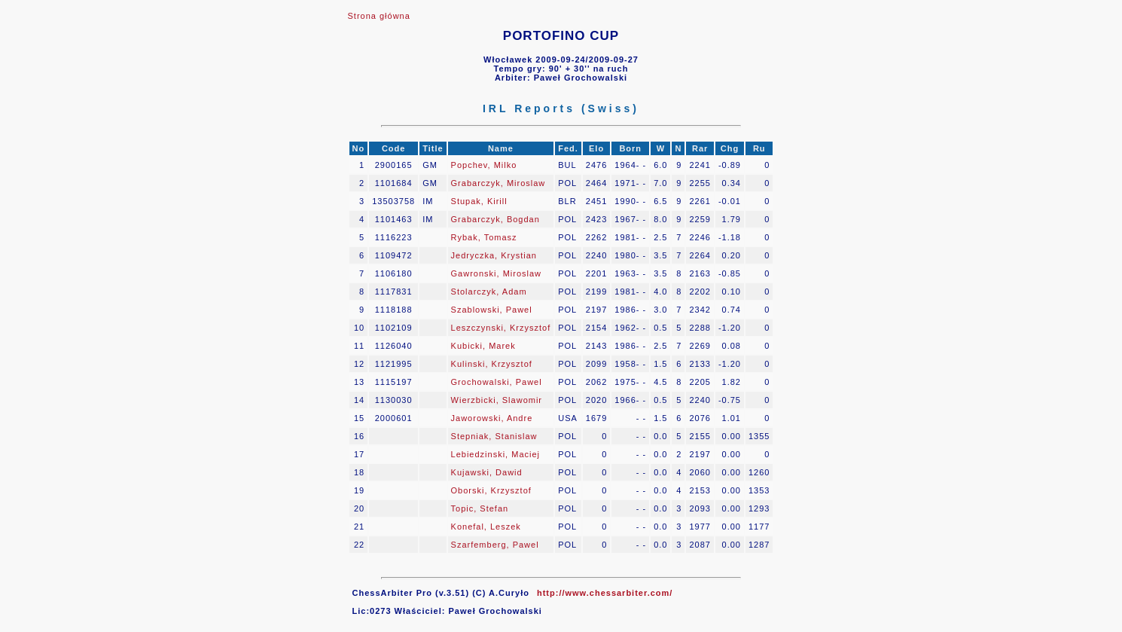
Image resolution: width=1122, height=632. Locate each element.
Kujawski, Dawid (487, 472)
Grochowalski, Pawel (496, 381)
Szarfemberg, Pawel (495, 544)
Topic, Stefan (480, 508)
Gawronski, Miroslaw (496, 273)
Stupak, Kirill (479, 201)
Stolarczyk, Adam (489, 291)
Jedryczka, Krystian (494, 255)
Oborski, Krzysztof (491, 490)
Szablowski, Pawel (491, 309)
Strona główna (379, 15)
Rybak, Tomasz (484, 237)
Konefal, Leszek (486, 526)
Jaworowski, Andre (492, 418)
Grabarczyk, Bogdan (495, 219)
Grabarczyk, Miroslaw (498, 183)
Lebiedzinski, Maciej (495, 454)
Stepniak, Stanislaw (494, 436)
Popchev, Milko (484, 164)
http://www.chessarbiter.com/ (604, 592)
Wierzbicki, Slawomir (496, 400)
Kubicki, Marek (483, 345)
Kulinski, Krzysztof (491, 363)
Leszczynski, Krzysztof (501, 327)
